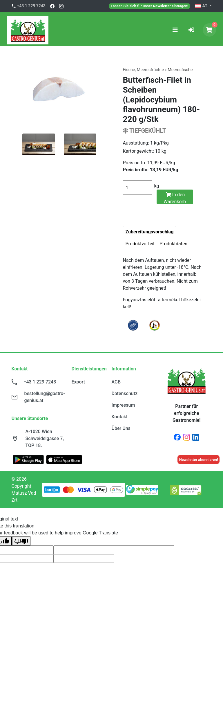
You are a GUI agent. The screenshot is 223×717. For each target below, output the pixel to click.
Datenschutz (125, 393)
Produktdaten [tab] (173, 243)
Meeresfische (180, 69)
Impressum (123, 405)
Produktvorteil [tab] (140, 243)
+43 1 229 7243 (31, 5)
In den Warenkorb (175, 198)
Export (78, 382)
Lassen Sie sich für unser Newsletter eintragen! (149, 5)
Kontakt (120, 416)
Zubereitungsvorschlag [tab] (150, 232)
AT (201, 6)
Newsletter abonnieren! (198, 459)
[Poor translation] (21, 540)
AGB (116, 382)
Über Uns (121, 428)
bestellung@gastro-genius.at (44, 397)
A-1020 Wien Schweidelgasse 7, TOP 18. (45, 438)
